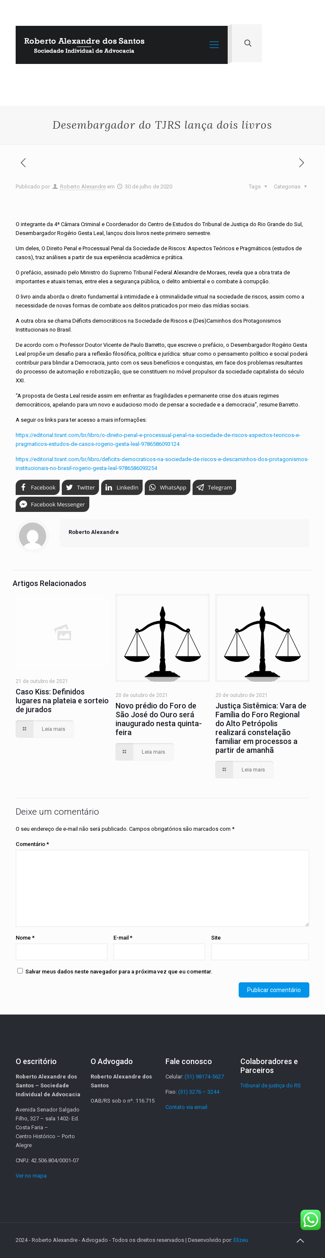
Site (216, 938)
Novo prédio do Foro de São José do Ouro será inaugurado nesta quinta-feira (159, 719)
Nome (25, 938)
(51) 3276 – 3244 (198, 1092)
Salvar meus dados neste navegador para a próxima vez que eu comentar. (118, 971)
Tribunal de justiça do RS (270, 1085)
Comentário (32, 844)
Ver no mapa (31, 1175)
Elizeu (241, 1240)
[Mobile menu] (214, 45)
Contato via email (186, 1107)
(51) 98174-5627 (204, 1076)
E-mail (122, 938)
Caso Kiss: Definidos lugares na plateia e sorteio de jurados (62, 700)
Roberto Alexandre (83, 186)
